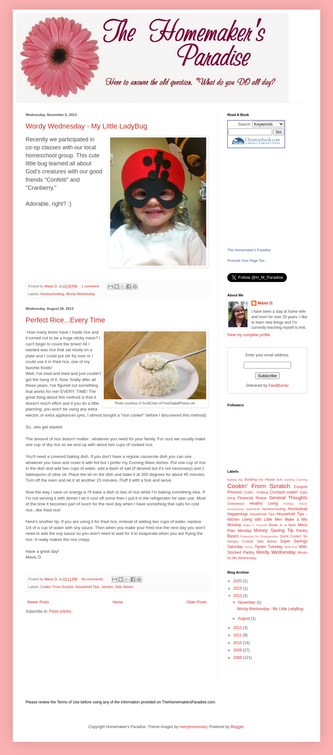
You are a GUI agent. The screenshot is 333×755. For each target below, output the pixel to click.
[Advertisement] (267, 198)
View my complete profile (248, 335)
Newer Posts (38, 602)
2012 (238, 628)
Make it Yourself (255, 525)
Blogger (237, 727)
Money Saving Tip (274, 530)
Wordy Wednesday (80, 294)
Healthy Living (263, 503)
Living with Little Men (262, 519)
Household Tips (262, 514)
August (244, 618)
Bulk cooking (286, 479)
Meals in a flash (282, 525)
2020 (238, 581)
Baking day (235, 479)
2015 (238, 588)
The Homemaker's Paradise (249, 250)
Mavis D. (265, 303)
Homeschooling (52, 294)
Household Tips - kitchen (94, 587)
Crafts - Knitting (256, 492)
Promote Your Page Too (245, 260)
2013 (238, 595)
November (247, 602)
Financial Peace (252, 498)
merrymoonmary (193, 727)
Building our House (260, 479)
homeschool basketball (243, 509)
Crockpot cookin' (284, 492)
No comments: (93, 579)
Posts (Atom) (60, 611)
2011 (238, 635)
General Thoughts (288, 497)
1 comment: (91, 286)
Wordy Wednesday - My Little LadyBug (86, 126)
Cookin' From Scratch (56, 587)
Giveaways (235, 503)
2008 (238, 657)
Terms (249, 547)
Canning (301, 479)
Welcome (290, 547)
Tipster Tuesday (268, 546)
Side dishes (124, 587)
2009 (238, 650)
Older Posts (196, 602)
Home (118, 602)
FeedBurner (278, 385)
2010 (238, 643)
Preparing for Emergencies (259, 536)
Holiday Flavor (295, 503)
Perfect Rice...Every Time (65, 320)
